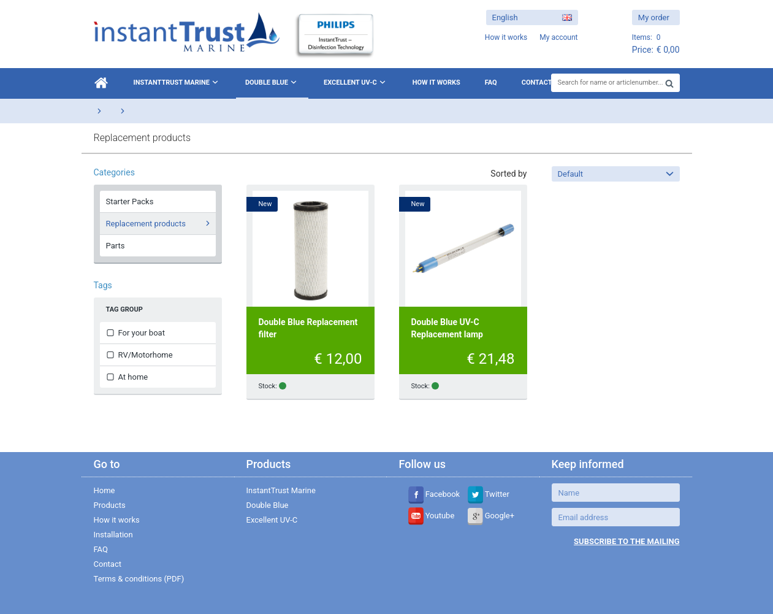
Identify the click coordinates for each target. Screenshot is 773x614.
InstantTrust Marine (177, 82)
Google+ (491, 515)
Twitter (488, 494)
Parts (115, 245)
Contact (537, 82)
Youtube (431, 515)
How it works (436, 82)
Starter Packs (130, 201)
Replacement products (159, 223)
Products (110, 505)
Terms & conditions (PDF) (139, 578)
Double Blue (272, 82)
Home (104, 490)
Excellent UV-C (356, 82)
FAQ (491, 82)
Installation (113, 534)
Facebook (434, 494)
